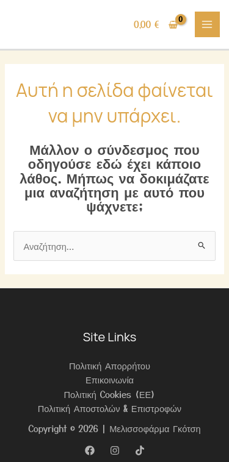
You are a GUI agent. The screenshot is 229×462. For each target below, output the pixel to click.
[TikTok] (140, 450)
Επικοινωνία (109, 379)
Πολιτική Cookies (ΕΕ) (110, 394)
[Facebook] (90, 450)
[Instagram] (115, 450)
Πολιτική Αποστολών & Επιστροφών (109, 408)
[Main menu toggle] (207, 24)
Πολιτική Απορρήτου (109, 365)
